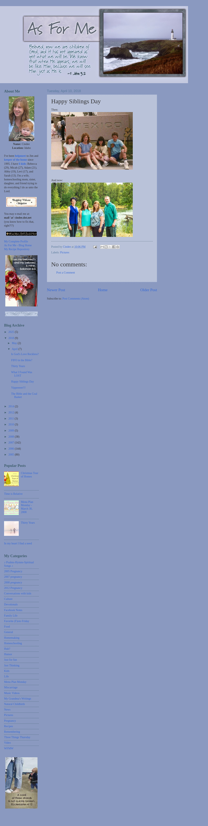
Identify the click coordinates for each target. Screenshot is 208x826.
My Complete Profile (16, 241)
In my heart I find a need (18, 543)
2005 (11, 454)
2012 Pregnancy (13, 588)
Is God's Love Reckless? (25, 354)
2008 (11, 436)
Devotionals (11, 604)
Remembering (12, 731)
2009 (11, 430)
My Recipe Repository (17, 249)
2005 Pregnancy (13, 571)
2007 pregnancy (13, 576)
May (15, 343)
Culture (8, 598)
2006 (11, 448)
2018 (11, 338)
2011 (11, 418)
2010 (11, 424)
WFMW (8, 748)
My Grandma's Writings (17, 698)
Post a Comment (65, 272)
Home (102, 290)
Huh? (7, 648)
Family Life (11, 615)
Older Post (148, 290)
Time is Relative (13, 493)
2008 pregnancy (13, 582)
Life (6, 676)
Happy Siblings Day (22, 381)
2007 (11, 442)
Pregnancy (10, 720)
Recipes (8, 726)
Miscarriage (11, 687)
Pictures (64, 252)
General (8, 632)
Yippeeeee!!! (18, 387)
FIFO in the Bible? (21, 360)
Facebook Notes (13, 610)
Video (7, 742)
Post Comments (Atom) (75, 298)
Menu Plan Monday (15, 681)
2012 (11, 412)
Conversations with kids (17, 593)
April (15, 349)
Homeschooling (13, 643)
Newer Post (56, 290)
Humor (8, 654)
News (7, 709)
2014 (11, 406)
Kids (6, 670)
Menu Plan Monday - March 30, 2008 (27, 507)
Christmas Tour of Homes (29, 475)
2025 (11, 331)
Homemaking (11, 637)
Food (7, 626)
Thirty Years (18, 366)
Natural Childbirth (14, 704)
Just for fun (10, 659)
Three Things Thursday (17, 737)
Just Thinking (11, 665)
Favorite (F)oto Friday (16, 621)
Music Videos (12, 693)
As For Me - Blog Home (18, 245)
